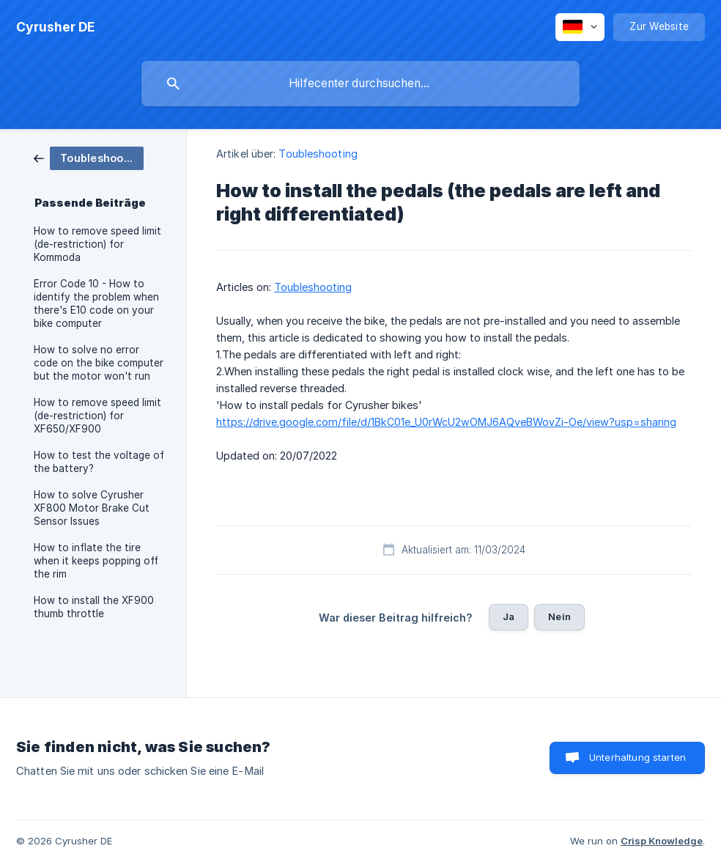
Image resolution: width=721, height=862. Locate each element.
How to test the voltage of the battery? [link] (99, 461)
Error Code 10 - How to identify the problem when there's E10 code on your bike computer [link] (96, 303)
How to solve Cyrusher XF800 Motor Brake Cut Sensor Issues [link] (91, 508)
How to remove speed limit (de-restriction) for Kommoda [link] (97, 244)
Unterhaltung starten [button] (637, 757)
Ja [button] (508, 616)
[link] (89, 157)
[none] (55, 27)
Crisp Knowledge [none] (662, 841)
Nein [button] (559, 616)
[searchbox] (360, 83)
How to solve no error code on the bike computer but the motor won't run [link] (98, 363)
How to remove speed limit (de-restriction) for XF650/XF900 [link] (97, 416)
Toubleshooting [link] (317, 153)
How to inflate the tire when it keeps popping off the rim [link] (96, 561)
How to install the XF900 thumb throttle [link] (94, 606)
